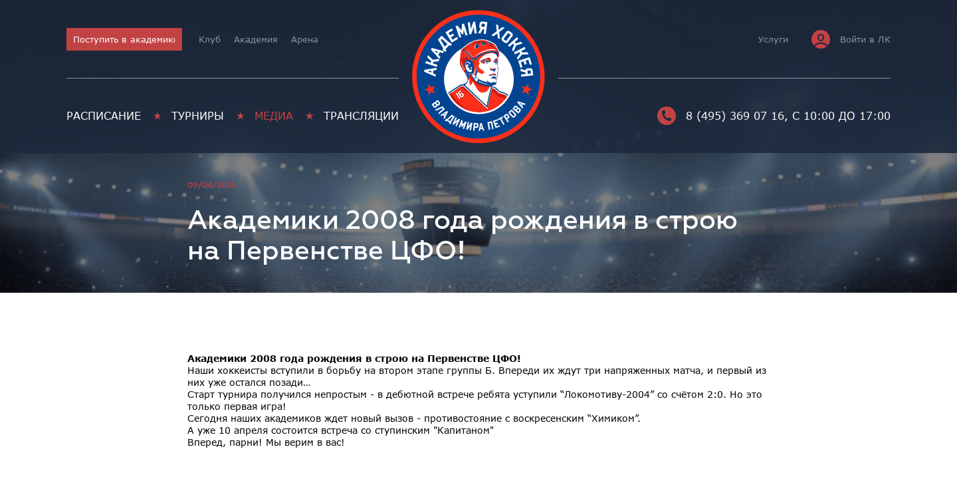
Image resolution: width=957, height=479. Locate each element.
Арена (304, 39)
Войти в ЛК (851, 39)
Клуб (210, 39)
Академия (256, 39)
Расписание (103, 116)
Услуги (773, 39)
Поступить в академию (124, 39)
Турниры (197, 116)
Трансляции (361, 116)
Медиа (274, 116)
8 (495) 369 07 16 (720, 115)
